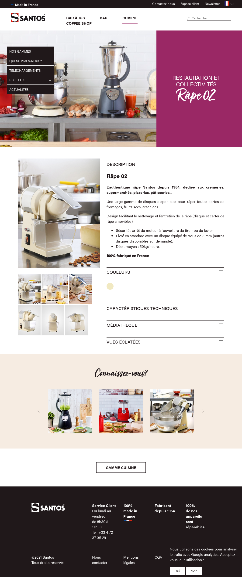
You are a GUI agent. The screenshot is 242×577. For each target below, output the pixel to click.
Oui (177, 571)
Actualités (18, 89)
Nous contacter (99, 559)
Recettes (17, 80)
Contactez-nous (163, 3)
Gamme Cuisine (121, 467)
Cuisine (130, 17)
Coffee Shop (79, 23)
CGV (158, 557)
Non (193, 571)
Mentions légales (131, 559)
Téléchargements (25, 70)
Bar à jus (75, 17)
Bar (103, 17)
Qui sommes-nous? (25, 60)
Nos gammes (20, 51)
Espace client (189, 3)
